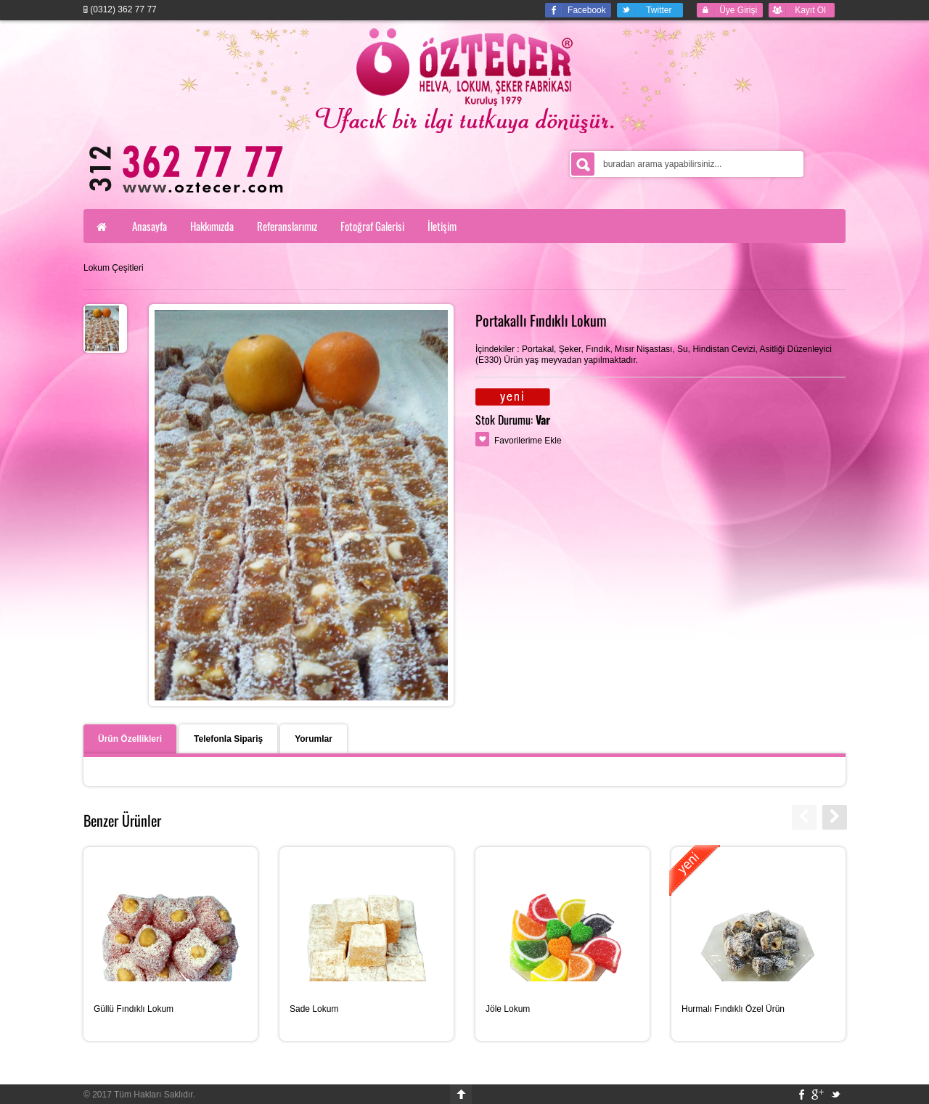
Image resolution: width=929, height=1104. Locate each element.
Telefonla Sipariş (228, 739)
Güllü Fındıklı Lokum (133, 1009)
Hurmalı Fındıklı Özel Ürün (733, 1009)
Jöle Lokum (508, 1009)
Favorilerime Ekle (528, 441)
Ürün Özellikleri (130, 739)
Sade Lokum (314, 1009)
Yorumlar (313, 739)
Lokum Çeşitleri (113, 268)
